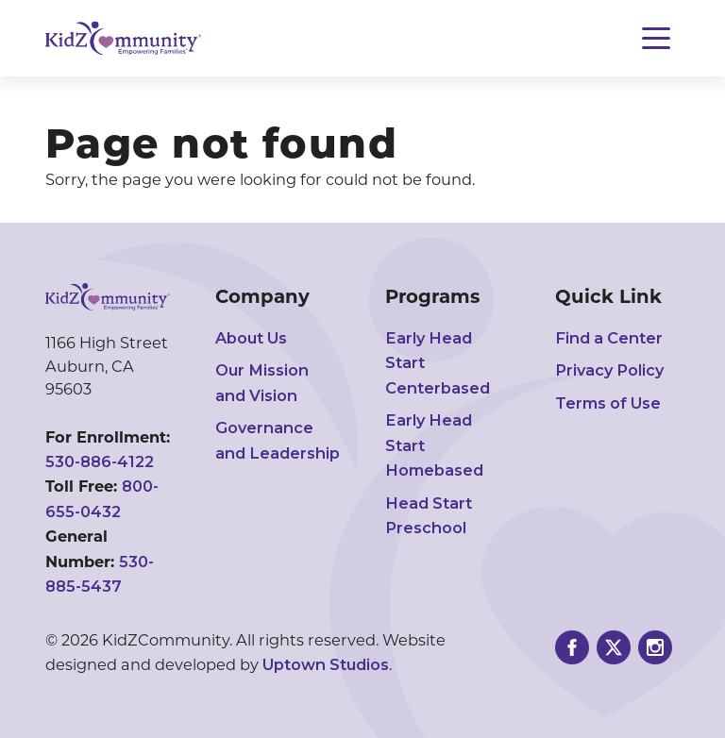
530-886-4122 (99, 461)
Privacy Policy (609, 370)
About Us (251, 337)
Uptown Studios (325, 664)
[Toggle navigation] (656, 38)
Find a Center (609, 337)
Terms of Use (608, 403)
